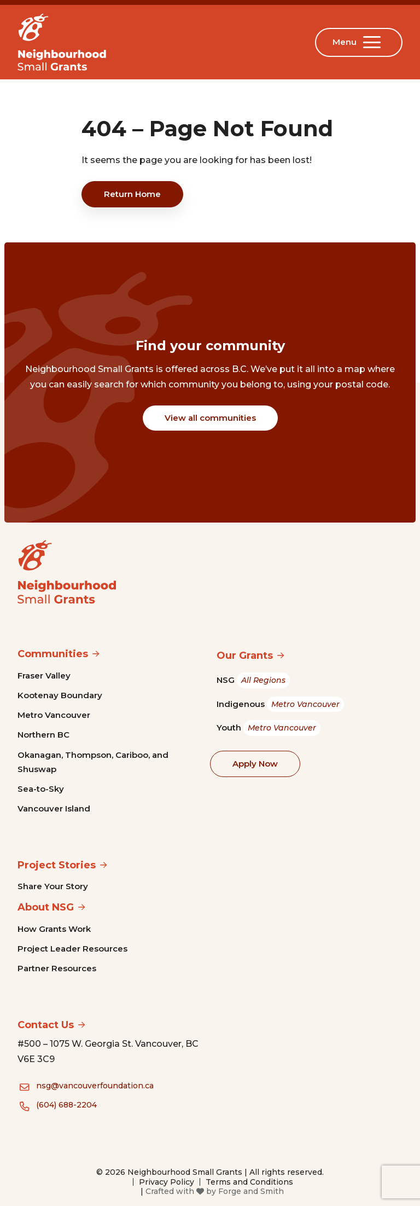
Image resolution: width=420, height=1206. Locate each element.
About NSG (46, 907)
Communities (53, 654)
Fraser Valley (44, 675)
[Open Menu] (374, 42)
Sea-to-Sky (41, 789)
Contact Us (46, 1025)
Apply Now (255, 763)
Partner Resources (57, 968)
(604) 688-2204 (66, 1105)
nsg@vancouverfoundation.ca (95, 1086)
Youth (268, 728)
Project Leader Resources (72, 948)
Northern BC (43, 734)
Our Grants (245, 656)
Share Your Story (53, 886)
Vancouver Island (54, 808)
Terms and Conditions (249, 1182)
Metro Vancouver (54, 715)
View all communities (210, 418)
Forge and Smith (251, 1191)
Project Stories (57, 865)
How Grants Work (54, 929)
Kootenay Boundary (60, 695)
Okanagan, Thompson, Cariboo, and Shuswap (93, 762)
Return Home (132, 194)
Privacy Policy (166, 1182)
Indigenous (280, 704)
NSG (253, 680)
